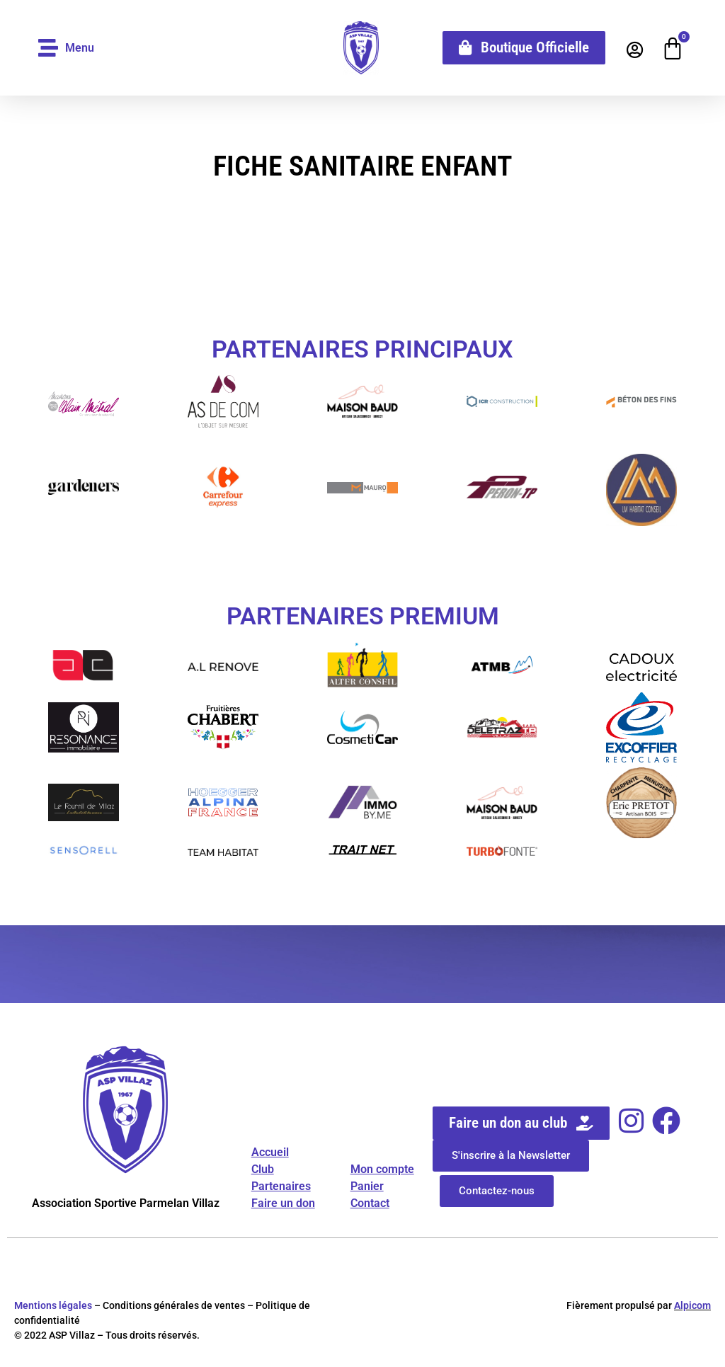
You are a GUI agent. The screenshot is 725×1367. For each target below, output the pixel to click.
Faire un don (283, 1203)
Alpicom (692, 1305)
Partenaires (281, 1186)
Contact (369, 1203)
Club (262, 1169)
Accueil (270, 1152)
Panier (367, 1186)
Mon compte (382, 1169)
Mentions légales (53, 1305)
